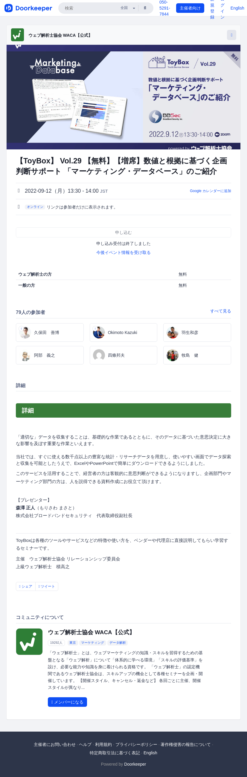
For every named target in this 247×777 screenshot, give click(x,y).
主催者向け (190, 8)
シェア (25, 586)
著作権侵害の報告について (186, 744)
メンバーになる (67, 702)
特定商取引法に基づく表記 (115, 752)
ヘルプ (85, 744)
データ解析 (117, 642)
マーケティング (92, 642)
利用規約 (103, 744)
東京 (72, 642)
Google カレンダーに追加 (210, 191)
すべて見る (220, 311)
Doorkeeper (135, 764)
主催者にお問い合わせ (55, 744)
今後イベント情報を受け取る (123, 252)
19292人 (56, 642)
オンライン (35, 207)
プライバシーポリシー (136, 744)
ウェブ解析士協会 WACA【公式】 (60, 35)
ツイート (47, 586)
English (237, 8)
